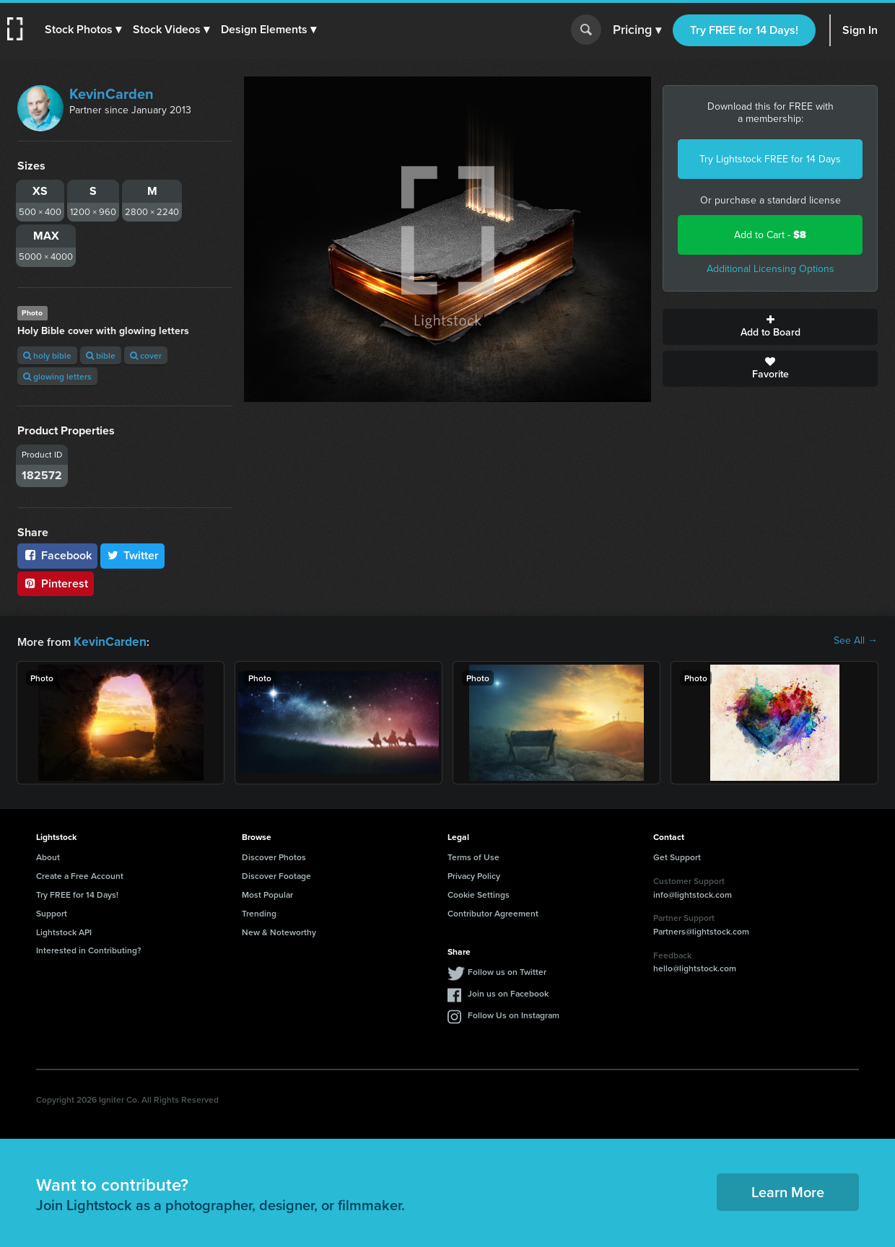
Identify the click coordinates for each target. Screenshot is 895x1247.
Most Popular (267, 893)
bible (100, 355)
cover (146, 355)
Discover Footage (276, 874)
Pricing (637, 30)
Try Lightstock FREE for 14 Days (770, 159)
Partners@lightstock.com (701, 930)
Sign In (860, 30)
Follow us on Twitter (507, 970)
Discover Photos (274, 855)
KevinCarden (111, 94)
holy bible (47, 355)
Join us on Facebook (508, 992)
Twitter (133, 555)
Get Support (677, 855)
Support (51, 912)
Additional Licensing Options (770, 268)
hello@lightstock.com (694, 967)
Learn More (787, 1190)
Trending (259, 912)
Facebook (57, 555)
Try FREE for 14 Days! (744, 30)
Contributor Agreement (493, 912)
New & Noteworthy (279, 930)
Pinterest (55, 583)
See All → (856, 641)
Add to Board (770, 327)
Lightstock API (64, 930)
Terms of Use (473, 855)
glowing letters (57, 376)
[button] (84, 29)
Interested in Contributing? (88, 948)
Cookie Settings (479, 893)
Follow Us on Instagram (513, 1013)
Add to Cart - (770, 234)
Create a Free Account (79, 874)
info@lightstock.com (692, 893)
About (48, 855)
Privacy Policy (474, 874)
